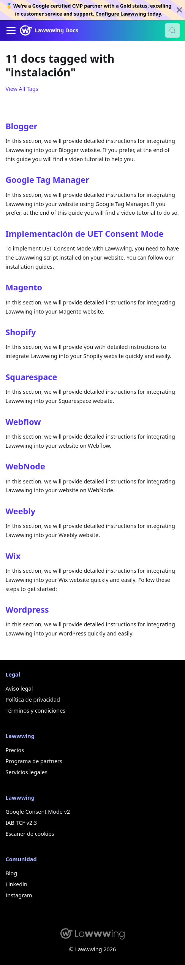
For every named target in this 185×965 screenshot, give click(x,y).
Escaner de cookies (29, 833)
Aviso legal (19, 688)
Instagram (18, 895)
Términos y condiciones (35, 710)
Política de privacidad (32, 699)
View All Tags (21, 88)
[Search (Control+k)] (172, 30)
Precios (14, 750)
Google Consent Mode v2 (37, 811)
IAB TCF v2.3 (21, 822)
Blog (11, 873)
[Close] (179, 10)
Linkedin (16, 884)
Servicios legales (26, 772)
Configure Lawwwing (120, 13)
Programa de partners (33, 761)
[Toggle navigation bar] (11, 30)
